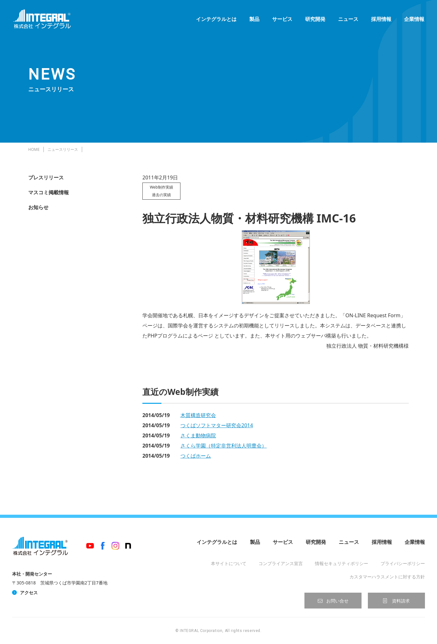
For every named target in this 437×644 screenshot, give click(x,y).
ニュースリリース (63, 149)
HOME (34, 149)
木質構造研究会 (198, 415)
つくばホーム (195, 455)
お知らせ (38, 207)
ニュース (348, 19)
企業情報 (414, 19)
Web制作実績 (161, 187)
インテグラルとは (216, 19)
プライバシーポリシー (403, 563)
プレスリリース (46, 177)
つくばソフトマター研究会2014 (216, 425)
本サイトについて (228, 563)
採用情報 (381, 19)
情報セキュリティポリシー (341, 563)
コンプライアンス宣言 (280, 563)
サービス (282, 19)
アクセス (29, 592)
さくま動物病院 (198, 435)
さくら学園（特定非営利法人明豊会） (223, 445)
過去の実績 (161, 194)
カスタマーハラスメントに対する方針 (387, 577)
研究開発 (315, 19)
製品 (254, 19)
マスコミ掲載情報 (48, 192)
